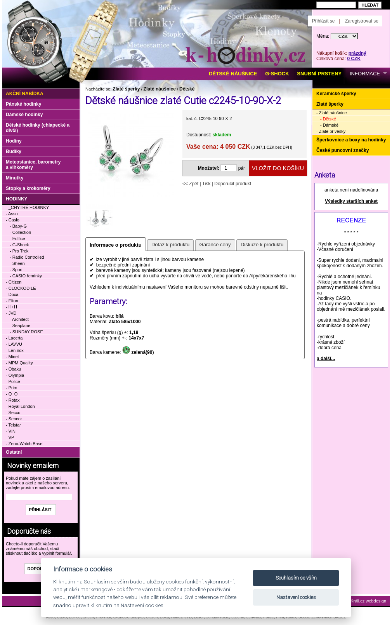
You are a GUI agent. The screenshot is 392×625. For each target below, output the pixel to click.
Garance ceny (215, 244)
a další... (326, 358)
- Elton (12, 300)
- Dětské (328, 119)
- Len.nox (15, 350)
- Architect (19, 319)
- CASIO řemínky (26, 275)
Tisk (206, 183)
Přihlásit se (323, 21)
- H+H (11, 307)
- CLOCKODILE (21, 288)
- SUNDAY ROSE (26, 331)
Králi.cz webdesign (368, 601)
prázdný (357, 53)
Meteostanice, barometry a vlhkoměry (33, 164)
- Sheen (17, 263)
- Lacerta (14, 338)
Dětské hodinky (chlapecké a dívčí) (37, 127)
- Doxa (12, 294)
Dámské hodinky (24, 114)
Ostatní (14, 452)
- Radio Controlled (27, 257)
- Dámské (329, 125)
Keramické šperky (336, 93)
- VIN (11, 431)
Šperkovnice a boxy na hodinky (351, 140)
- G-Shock (19, 244)
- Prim (11, 387)
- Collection (20, 232)
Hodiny (14, 141)
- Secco (13, 412)
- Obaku (13, 369)
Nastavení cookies (296, 597)
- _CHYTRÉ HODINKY (27, 207)
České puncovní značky (342, 150)
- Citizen (13, 282)
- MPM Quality (19, 362)
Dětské (186, 89)
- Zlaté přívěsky (330, 131)
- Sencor (14, 418)
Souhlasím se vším (296, 578)
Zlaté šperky (126, 89)
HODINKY (16, 199)
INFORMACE (365, 74)
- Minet (12, 356)
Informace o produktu (116, 245)
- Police (13, 381)
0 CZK (354, 58)
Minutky (14, 178)
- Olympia (15, 375)
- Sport (16, 269)
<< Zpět (190, 183)
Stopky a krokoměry (28, 188)
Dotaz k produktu (170, 244)
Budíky (13, 151)
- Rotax (12, 400)
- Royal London (20, 406)
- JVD (11, 313)
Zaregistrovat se (361, 21)
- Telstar (13, 425)
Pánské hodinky (23, 104)
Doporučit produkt (232, 183)
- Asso (12, 213)
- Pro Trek (19, 251)
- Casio (12, 220)
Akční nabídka (24, 93)
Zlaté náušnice (160, 89)
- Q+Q (11, 394)
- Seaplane (20, 325)
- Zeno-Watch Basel (24, 443)
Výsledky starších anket (351, 201)
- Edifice (17, 238)
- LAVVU (14, 344)
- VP (10, 437)
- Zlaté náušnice (331, 112)
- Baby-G (18, 226)
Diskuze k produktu (262, 244)
